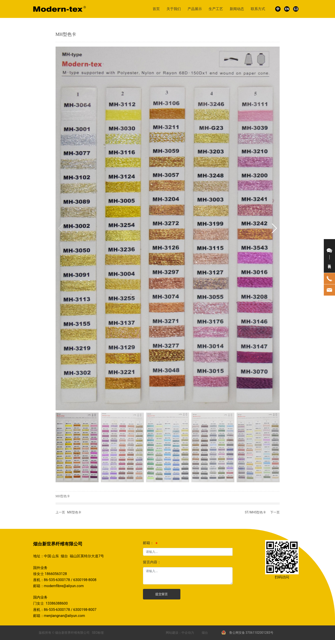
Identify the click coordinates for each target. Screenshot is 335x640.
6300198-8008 (84, 580)
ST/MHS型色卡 (255, 512)
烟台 (205, 632)
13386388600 (57, 603)
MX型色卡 (74, 512)
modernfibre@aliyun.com (64, 586)
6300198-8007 (84, 610)
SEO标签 (98, 632)
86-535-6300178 (57, 580)
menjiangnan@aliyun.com (64, 616)
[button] (274, 228)
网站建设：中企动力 (180, 632)
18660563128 (56, 574)
